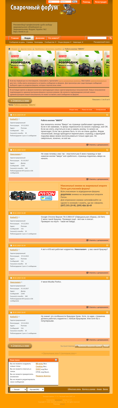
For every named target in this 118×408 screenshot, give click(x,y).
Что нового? (53, 38)
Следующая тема (67, 353)
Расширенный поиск (102, 42)
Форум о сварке (88, 389)
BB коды (39, 363)
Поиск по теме (87, 110)
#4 (107, 245)
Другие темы (26, 49)
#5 (107, 278)
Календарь (38, 42)
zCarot (62, 404)
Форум (27, 38)
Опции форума (64, 42)
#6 (107, 312)
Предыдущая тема (51, 353)
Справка (29, 42)
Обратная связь (74, 389)
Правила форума (43, 376)
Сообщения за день (17, 42)
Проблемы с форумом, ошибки (48, 49)
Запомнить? (54, 5)
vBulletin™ (58, 400)
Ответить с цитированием (97, 145)
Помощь (86, 2)
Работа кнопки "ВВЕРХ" (25, 105)
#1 (107, 115)
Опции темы (73, 110)
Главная (15, 38)
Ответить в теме (20, 100)
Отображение (101, 110)
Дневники (40, 38)
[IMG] (38, 369)
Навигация (77, 42)
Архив (99, 389)
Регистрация (100, 2)
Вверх (106, 346)
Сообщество (49, 42)
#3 (107, 213)
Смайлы (39, 366)
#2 (107, 150)
